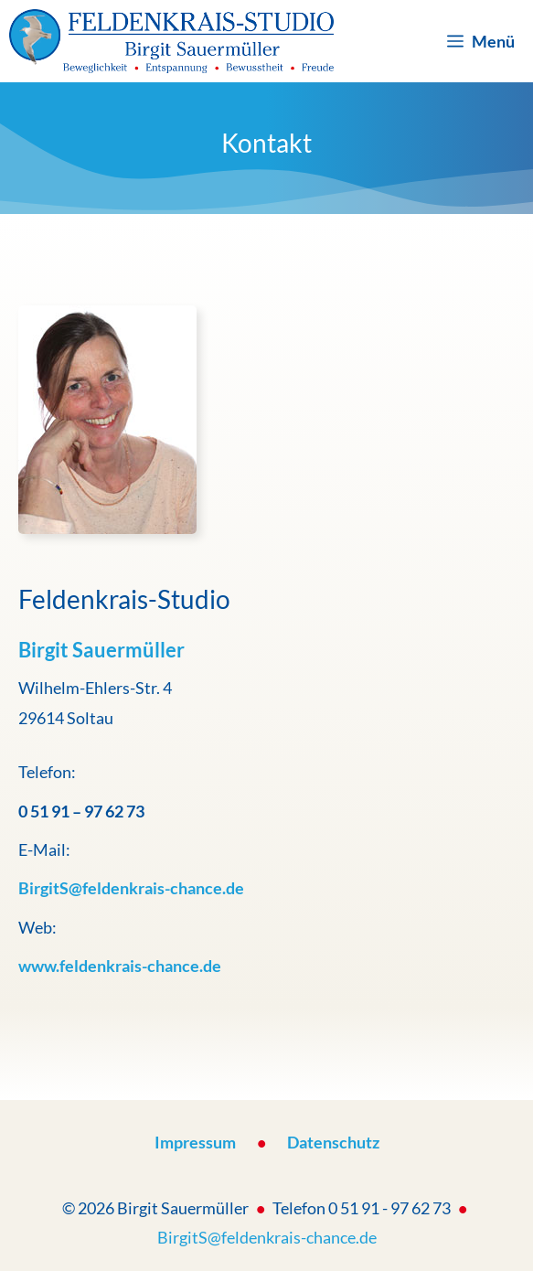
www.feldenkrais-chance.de (119, 966)
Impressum (195, 1142)
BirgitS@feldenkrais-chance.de (267, 1237)
